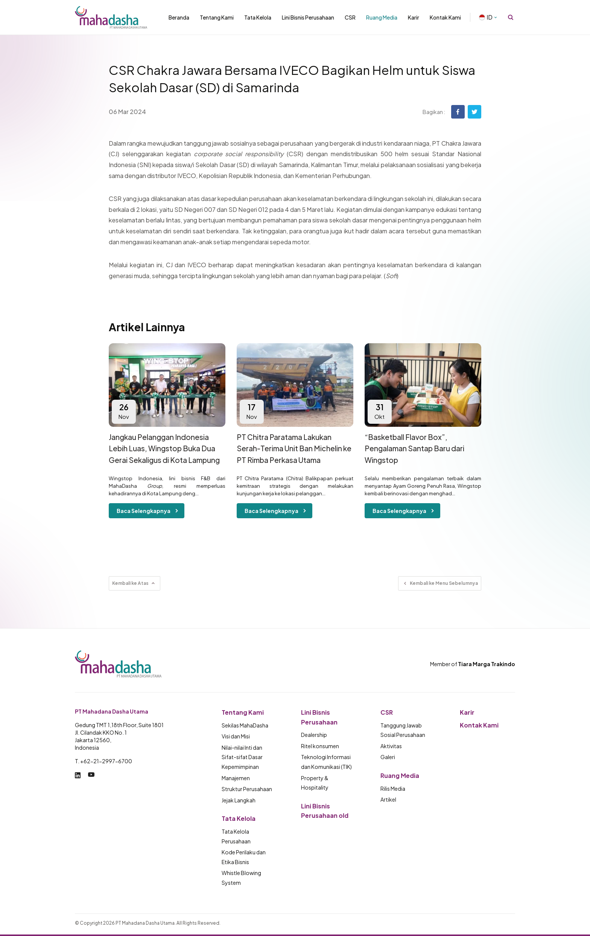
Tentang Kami (217, 17)
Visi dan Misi (236, 736)
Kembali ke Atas (134, 583)
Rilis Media (392, 788)
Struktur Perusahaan (247, 788)
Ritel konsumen (320, 746)
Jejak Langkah (238, 800)
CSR (350, 17)
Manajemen (236, 778)
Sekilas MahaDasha (245, 725)
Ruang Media (381, 17)
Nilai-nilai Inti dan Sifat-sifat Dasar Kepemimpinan (242, 757)
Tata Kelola (257, 17)
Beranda (179, 17)
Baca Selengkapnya (149, 510)
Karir (413, 17)
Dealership (314, 734)
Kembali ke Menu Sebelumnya (439, 583)
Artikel (388, 799)
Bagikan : (434, 111)
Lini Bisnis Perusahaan (308, 17)
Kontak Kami (445, 17)
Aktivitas (391, 746)
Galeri (387, 756)
